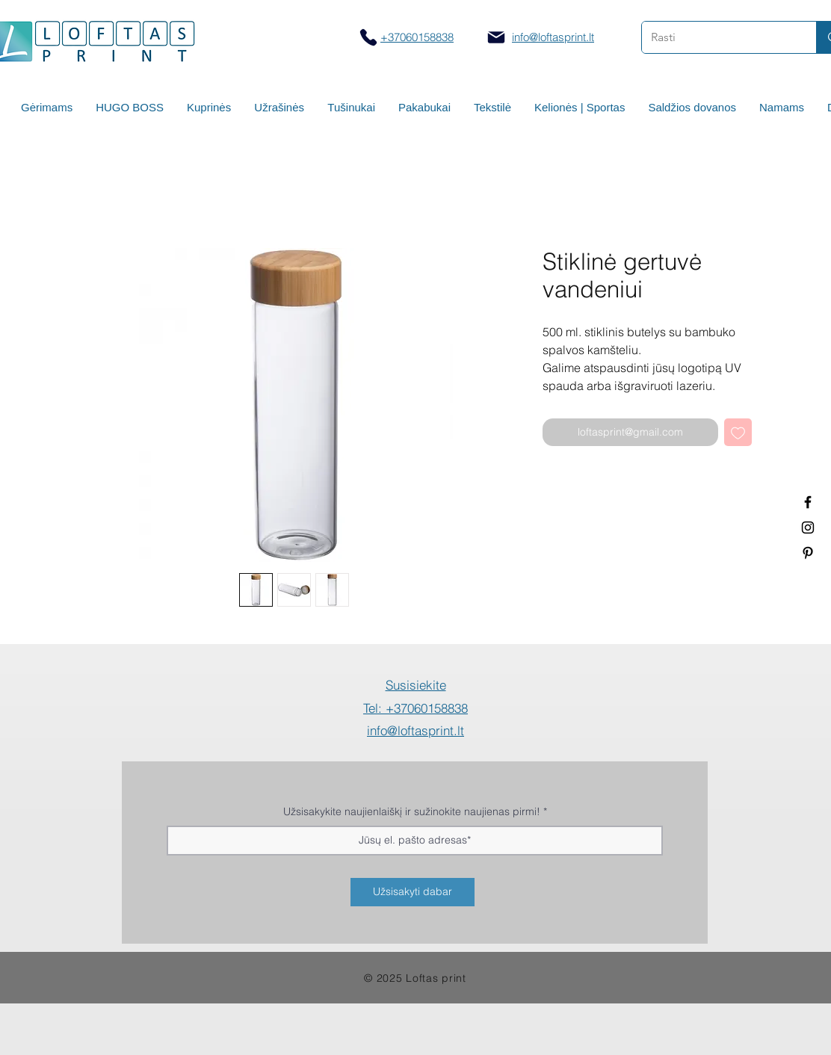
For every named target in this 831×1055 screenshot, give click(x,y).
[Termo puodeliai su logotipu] (808, 502)
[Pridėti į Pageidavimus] (738, 432)
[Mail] (496, 37)
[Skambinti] (368, 37)
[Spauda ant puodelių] (808, 527)
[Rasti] (718, 37)
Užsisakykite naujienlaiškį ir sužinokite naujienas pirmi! (411, 811)
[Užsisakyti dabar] (412, 892)
